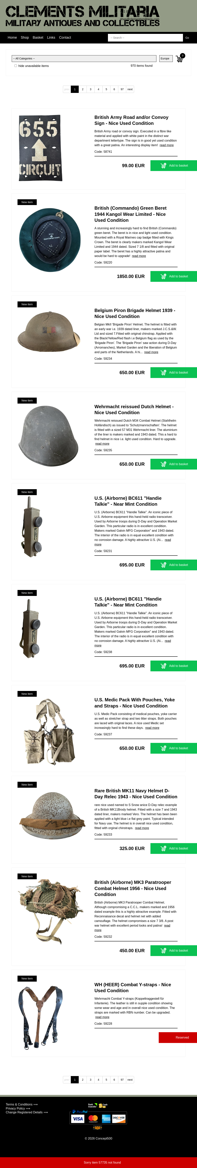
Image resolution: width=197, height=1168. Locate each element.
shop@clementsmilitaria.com (139, 19)
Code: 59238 (103, 652)
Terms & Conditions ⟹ (22, 1104)
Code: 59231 (103, 551)
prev (66, 89)
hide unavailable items (31, 66)
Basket (38, 37)
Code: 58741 (103, 151)
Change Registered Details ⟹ (27, 1112)
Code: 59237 (103, 734)
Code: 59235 (103, 450)
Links (51, 37)
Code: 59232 (103, 936)
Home (12, 37)
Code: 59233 (103, 834)
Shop (25, 37)
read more (167, 145)
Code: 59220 (103, 262)
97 (122, 89)
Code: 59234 (103, 358)
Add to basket (153, 166)
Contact (65, 37)
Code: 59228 (103, 1023)
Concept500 (104, 1138)
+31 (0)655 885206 (133, 11)
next (130, 89)
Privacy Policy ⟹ (18, 1108)
